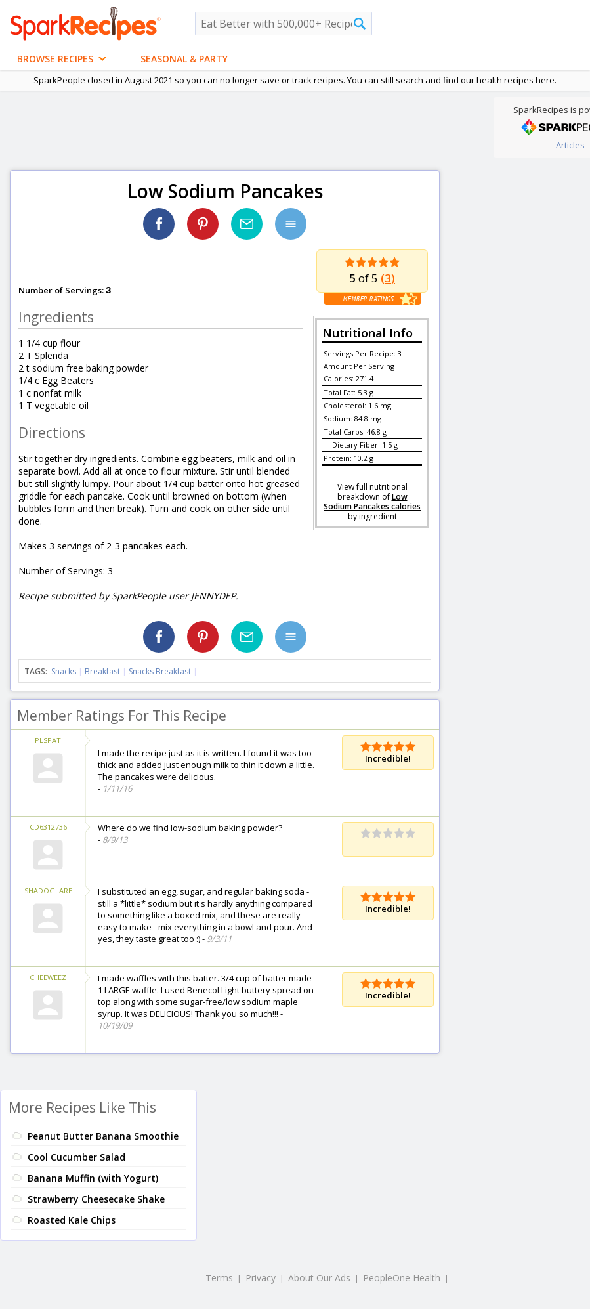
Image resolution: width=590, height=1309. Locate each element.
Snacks (63, 671)
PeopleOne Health (401, 1278)
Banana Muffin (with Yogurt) (93, 1178)
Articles (570, 145)
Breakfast (102, 671)
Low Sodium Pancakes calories (372, 501)
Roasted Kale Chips (72, 1220)
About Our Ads (319, 1278)
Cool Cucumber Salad (76, 1157)
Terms (219, 1278)
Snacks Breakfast (160, 671)
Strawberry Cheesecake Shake (96, 1199)
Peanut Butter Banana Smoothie (103, 1136)
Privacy (260, 1278)
